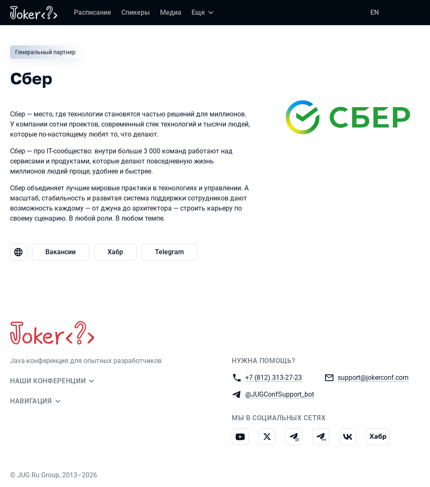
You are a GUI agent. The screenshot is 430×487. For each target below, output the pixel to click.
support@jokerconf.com (373, 377)
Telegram (169, 252)
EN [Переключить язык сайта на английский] (374, 12)
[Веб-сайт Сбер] (18, 252)
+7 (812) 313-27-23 (273, 377)
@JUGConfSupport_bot (279, 394)
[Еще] (203, 12)
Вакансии (60, 252)
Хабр (115, 252)
